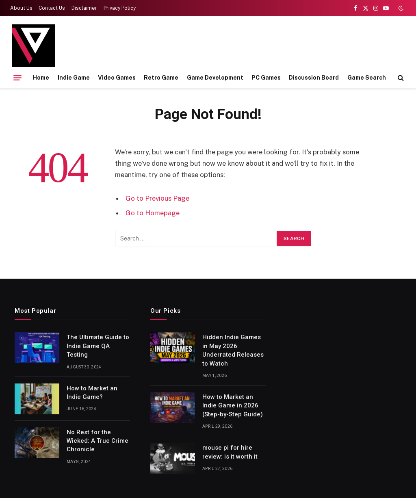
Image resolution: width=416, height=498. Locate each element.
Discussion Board (314, 77)
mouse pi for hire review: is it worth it (230, 452)
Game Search (366, 77)
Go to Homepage (153, 213)
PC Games (266, 77)
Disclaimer (84, 8)
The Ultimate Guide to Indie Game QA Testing (98, 345)
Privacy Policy (120, 8)
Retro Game (161, 77)
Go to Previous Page (157, 198)
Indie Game (74, 77)
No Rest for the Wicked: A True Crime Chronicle (97, 441)
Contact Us (52, 8)
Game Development (215, 77)
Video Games (117, 77)
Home (41, 77)
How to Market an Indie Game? (92, 393)
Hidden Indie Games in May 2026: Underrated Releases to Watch (233, 350)
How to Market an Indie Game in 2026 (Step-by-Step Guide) (232, 405)
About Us (21, 8)
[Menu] (17, 77)
